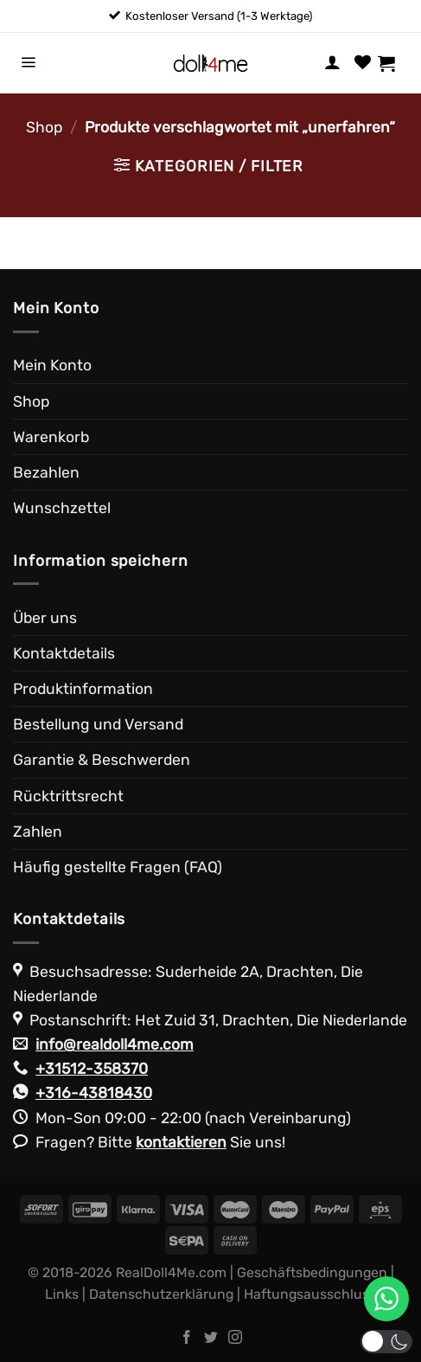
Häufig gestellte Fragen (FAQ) (117, 867)
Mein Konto (52, 365)
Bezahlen (46, 472)
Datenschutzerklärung (161, 1294)
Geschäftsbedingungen (312, 1272)
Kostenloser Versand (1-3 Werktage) (218, 16)
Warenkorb (51, 437)
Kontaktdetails (64, 653)
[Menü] (28, 63)
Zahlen (37, 831)
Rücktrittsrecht (68, 796)
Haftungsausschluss (310, 1294)
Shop (44, 127)
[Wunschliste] (363, 63)
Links (62, 1294)
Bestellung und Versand (98, 724)
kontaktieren (181, 1142)
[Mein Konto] (332, 63)
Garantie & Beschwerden (101, 759)
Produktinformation (83, 688)
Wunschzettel (62, 508)
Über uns (45, 617)
